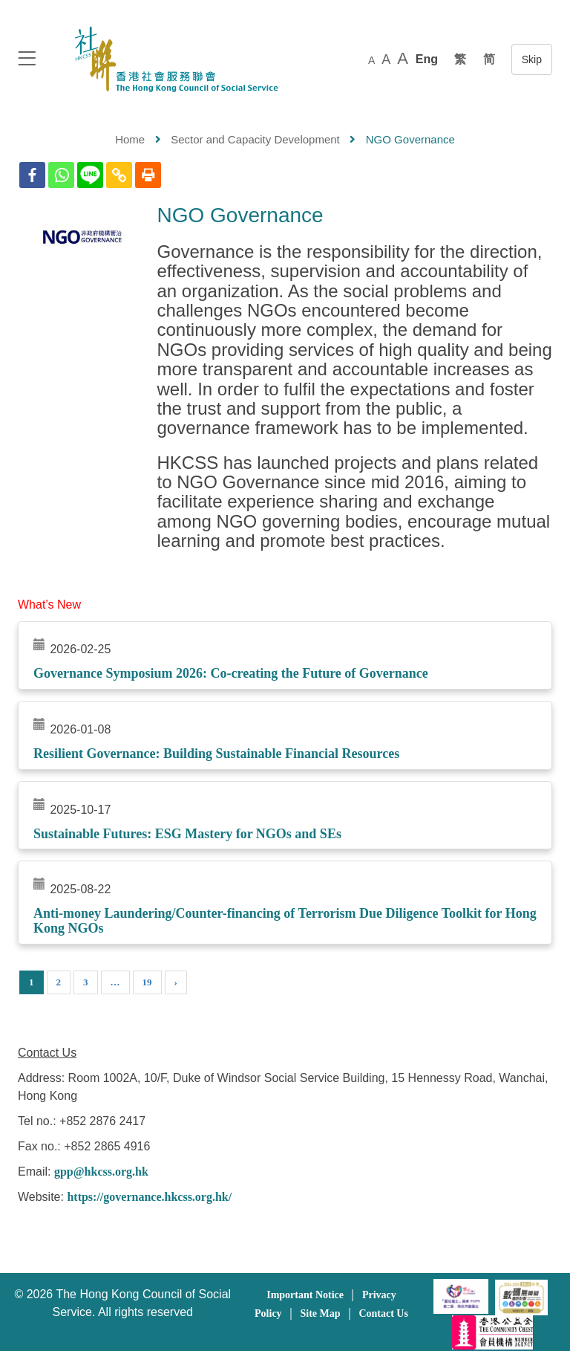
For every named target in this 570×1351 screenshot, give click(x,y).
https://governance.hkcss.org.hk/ (149, 1196)
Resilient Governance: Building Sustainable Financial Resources (216, 753)
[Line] (90, 175)
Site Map (320, 1313)
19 (147, 982)
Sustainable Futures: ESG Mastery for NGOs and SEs (187, 833)
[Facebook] (32, 175)
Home (130, 139)
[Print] (148, 175)
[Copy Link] (119, 175)
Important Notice (305, 1294)
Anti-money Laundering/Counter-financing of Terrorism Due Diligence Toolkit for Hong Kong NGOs (285, 921)
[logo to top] (27, 60)
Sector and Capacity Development (255, 139)
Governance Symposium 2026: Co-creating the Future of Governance (230, 673)
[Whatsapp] (61, 175)
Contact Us (383, 1313)
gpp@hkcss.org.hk (101, 1171)
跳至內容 (531, 59)
